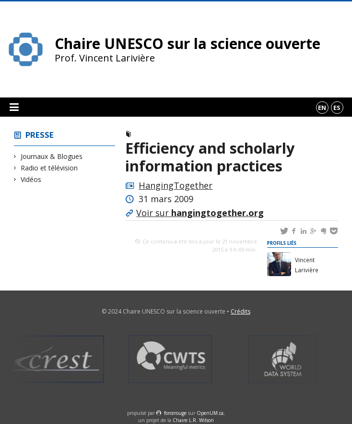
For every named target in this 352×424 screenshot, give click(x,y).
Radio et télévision (49, 167)
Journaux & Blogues (51, 156)
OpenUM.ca (210, 413)
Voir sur (200, 212)
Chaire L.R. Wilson (193, 420)
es (336, 107)
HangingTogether (175, 185)
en (322, 107)
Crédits (240, 311)
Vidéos (31, 179)
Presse (39, 134)
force (175, 413)
